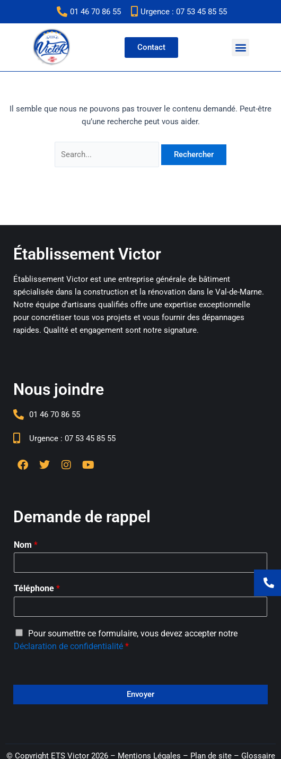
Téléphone (37, 588)
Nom (26, 545)
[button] (240, 47)
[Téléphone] (140, 607)
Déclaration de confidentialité (68, 646)
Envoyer (140, 694)
